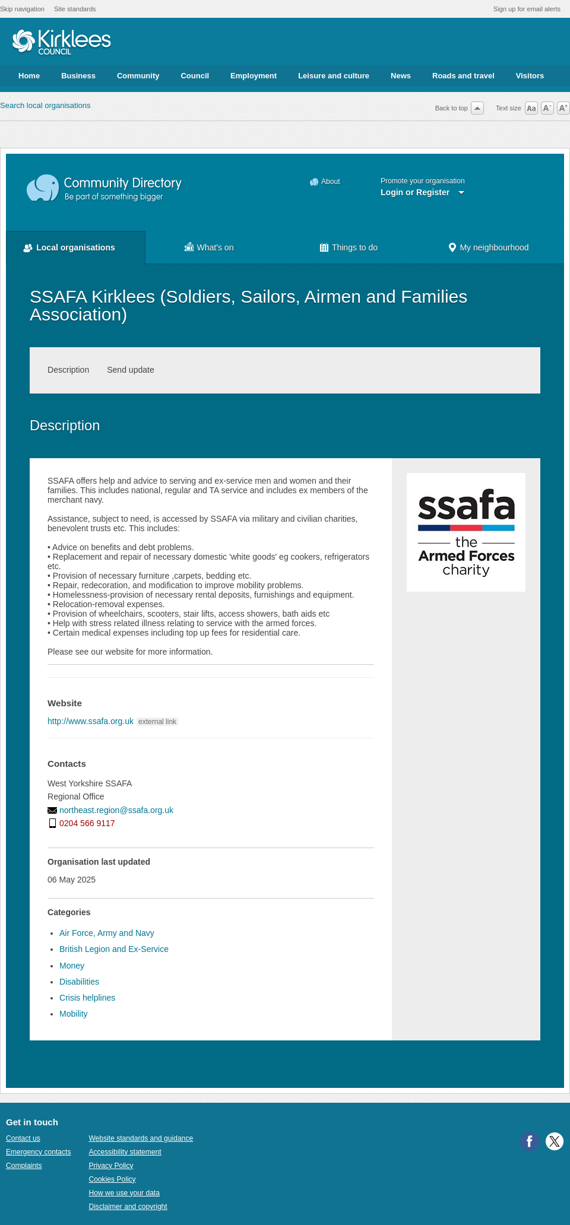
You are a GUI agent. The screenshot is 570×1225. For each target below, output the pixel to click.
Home (29, 75)
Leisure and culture (333, 75)
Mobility (73, 1013)
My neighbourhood (494, 247)
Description (68, 370)
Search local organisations (45, 105)
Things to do (355, 247)
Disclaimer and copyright (127, 1206)
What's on (215, 247)
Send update (130, 370)
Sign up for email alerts (526, 8)
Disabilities (79, 981)
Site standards (75, 8)
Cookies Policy (111, 1179)
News (401, 75)
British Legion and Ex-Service (114, 949)
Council (194, 75)
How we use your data (124, 1193)
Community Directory (105, 188)
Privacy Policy (110, 1165)
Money (71, 965)
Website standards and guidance (140, 1138)
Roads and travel (463, 75)
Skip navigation (22, 8)
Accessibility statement (124, 1152)
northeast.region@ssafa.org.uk (116, 810)
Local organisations (75, 247)
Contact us (23, 1138)
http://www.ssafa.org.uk (91, 721)
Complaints (24, 1165)
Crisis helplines (87, 997)
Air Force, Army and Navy (106, 933)
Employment (253, 75)
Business (78, 75)
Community (138, 75)
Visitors (530, 75)
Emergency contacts (38, 1152)
